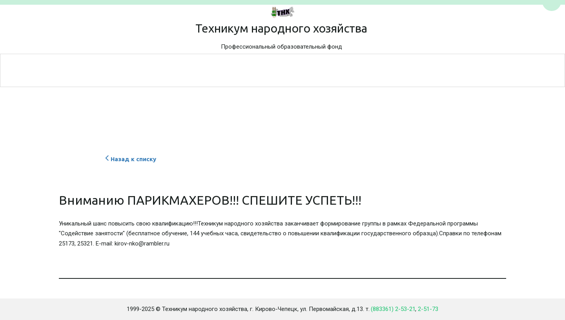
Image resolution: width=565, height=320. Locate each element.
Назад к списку (129, 159)
